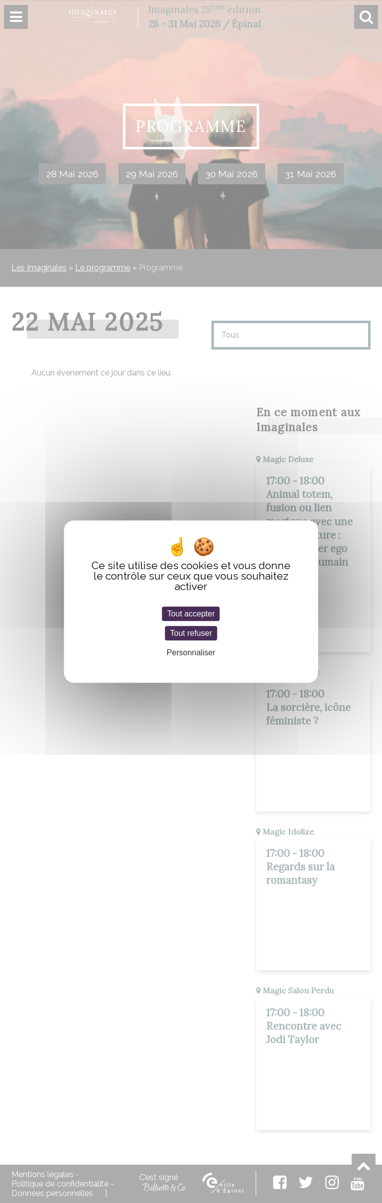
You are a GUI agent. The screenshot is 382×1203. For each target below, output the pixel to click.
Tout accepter (191, 613)
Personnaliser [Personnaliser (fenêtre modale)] (191, 653)
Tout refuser (191, 633)
